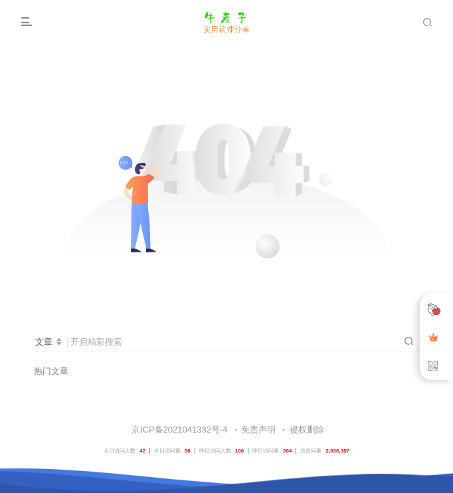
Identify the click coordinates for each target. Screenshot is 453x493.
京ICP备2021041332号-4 (178, 430)
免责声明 (258, 430)
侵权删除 (307, 430)
